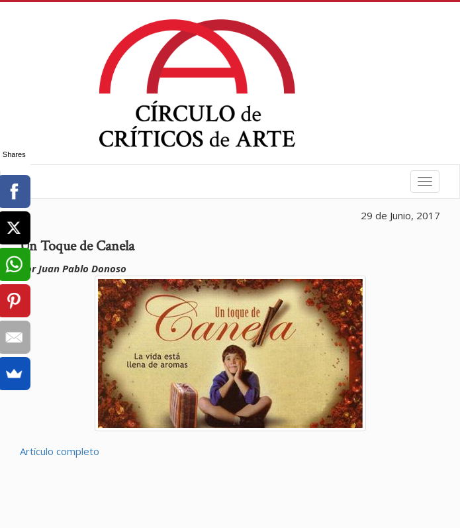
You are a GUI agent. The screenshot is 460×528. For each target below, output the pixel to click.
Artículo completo (59, 451)
